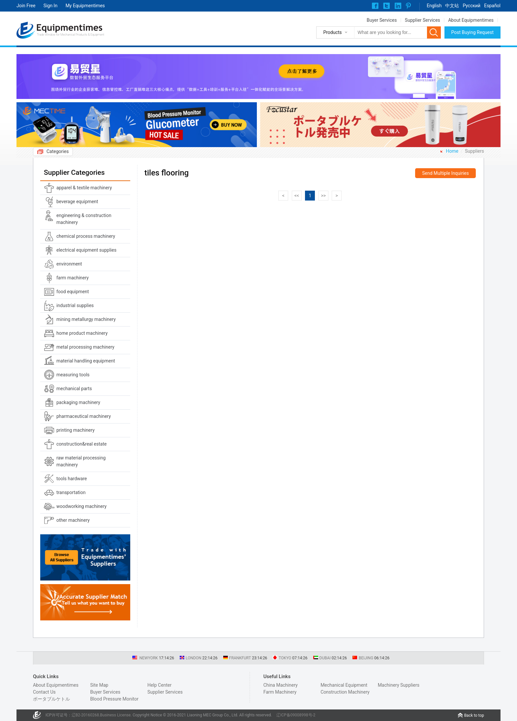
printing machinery (75, 430)
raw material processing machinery (81, 461)
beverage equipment (77, 201)
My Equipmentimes (85, 5)
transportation (70, 492)
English (434, 5)
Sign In (50, 5)
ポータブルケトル (51, 699)
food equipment (72, 291)
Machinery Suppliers (398, 685)
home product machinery (81, 333)
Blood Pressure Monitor (114, 699)
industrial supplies (75, 305)
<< (296, 195)
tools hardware (71, 478)
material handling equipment (85, 360)
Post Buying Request (472, 32)
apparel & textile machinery (84, 187)
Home (452, 151)
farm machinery (72, 277)
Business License (115, 715)
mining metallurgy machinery (86, 319)
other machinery (73, 520)
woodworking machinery (81, 506)
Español (492, 5)
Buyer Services (382, 20)
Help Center (159, 685)
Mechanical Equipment (343, 685)
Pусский (471, 5)
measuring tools (73, 374)
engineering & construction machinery (83, 219)
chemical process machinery (85, 236)
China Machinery (280, 685)
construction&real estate (81, 444)
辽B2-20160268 (85, 715)
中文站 (452, 5)
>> (323, 195)
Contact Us (44, 692)
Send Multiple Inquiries (445, 173)
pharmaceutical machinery (83, 416)
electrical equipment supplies (86, 250)
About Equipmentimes (471, 20)
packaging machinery (78, 402)
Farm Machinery (280, 692)
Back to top (474, 715)
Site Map (99, 685)
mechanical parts (74, 388)
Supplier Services (422, 20)
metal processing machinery (85, 347)
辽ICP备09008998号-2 (296, 715)
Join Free (25, 5)
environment (69, 263)
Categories (57, 151)
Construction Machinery (345, 692)
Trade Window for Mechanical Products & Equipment (70, 34)
